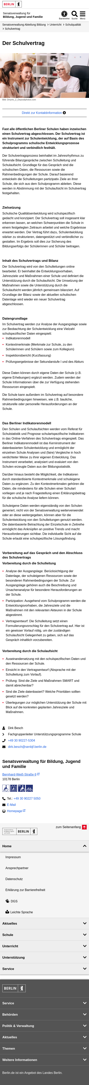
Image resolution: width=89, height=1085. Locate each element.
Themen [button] (8, 1048)
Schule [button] (7, 935)
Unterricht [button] (10, 946)
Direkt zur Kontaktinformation (44, 112)
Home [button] (6, 846)
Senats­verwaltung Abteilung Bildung (24, 24)
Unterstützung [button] (13, 957)
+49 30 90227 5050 (27, 798)
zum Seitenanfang (68, 827)
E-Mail (11, 805)
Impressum (13, 857)
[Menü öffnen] (83, 15)
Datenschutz (14, 879)
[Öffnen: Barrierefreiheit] (64, 15)
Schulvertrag (12, 28)
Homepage (14, 811)
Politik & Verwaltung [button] (18, 1026)
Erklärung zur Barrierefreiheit (25, 890)
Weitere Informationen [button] (19, 1060)
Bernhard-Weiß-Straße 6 (19, 774)
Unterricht (55, 24)
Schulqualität (73, 24)
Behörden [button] (10, 1014)
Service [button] (8, 969)
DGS (11, 901)
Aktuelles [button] (9, 923)
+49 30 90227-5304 (21, 740)
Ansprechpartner (16, 868)
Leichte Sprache (19, 912)
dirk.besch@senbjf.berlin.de (27, 746)
